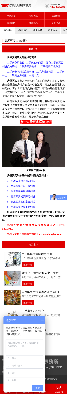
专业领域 (33, 16)
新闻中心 (33, 23)
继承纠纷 (38, 30)
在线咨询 (58, 388)
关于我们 (56, 23)
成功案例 (56, 16)
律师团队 (11, 23)
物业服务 (53, 30)
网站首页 (11, 16)
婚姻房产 (22, 30)
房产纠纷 (7, 30)
